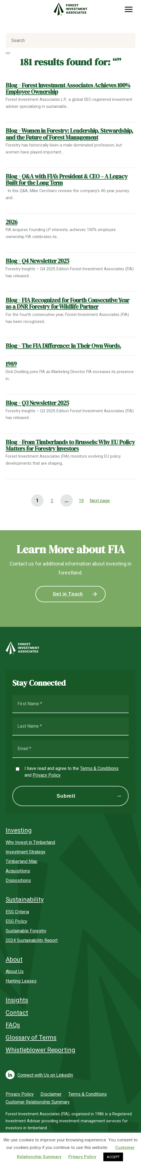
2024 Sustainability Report (32, 940)
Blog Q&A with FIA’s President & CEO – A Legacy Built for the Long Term (67, 179)
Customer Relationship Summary (38, 1102)
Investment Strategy (26, 852)
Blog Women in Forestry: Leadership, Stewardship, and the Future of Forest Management (69, 134)
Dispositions (18, 880)
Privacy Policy (47, 775)
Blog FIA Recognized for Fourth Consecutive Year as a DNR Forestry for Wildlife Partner (67, 303)
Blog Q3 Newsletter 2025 (37, 403)
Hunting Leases (21, 981)
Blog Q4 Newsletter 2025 (37, 261)
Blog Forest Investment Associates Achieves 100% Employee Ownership (68, 88)
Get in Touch (68, 594)
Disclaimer (51, 1094)
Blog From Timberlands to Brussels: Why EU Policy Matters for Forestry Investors (70, 445)
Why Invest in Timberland (30, 842)
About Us (15, 971)
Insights (17, 1000)
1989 (11, 364)
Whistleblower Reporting (40, 1049)
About (14, 959)
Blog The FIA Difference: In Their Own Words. (63, 346)
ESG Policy (16, 921)
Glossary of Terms (31, 1037)
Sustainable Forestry (26, 931)
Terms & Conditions (99, 768)
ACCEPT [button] (113, 1157)
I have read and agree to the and (71, 772)
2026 (11, 222)
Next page (100, 500)
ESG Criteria (17, 911)
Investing (19, 830)
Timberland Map (21, 861)
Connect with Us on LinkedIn (45, 1075)
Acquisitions (18, 871)
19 (79, 499)
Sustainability (25, 899)
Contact (17, 1012)
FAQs (13, 1024)
